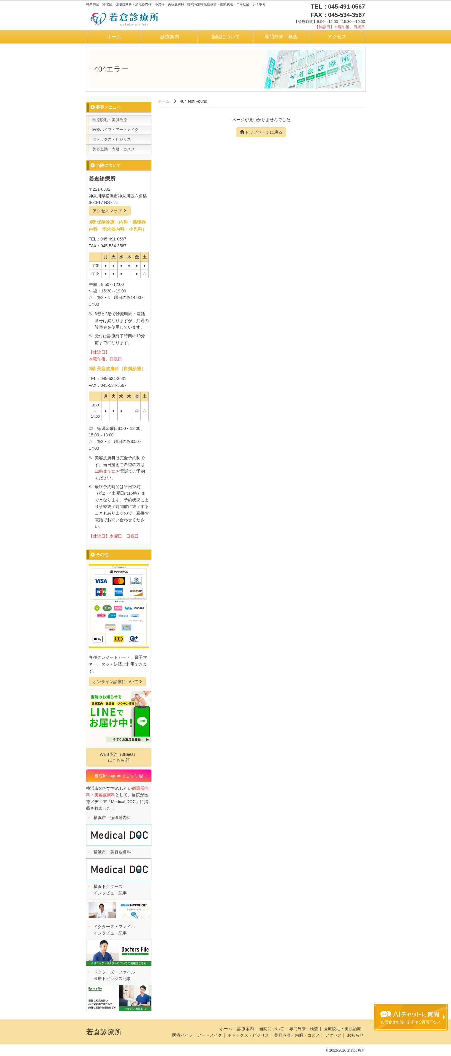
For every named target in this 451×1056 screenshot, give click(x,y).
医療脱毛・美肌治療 (109, 120)
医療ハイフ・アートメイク (115, 129)
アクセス (336, 36)
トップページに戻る (261, 132)
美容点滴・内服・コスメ (113, 149)
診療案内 (169, 36)
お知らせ (355, 1035)
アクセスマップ (110, 210)
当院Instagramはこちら (118, 775)
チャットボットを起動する (411, 1017)
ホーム (114, 36)
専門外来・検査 (281, 36)
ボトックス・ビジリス (111, 139)
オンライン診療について (117, 681)
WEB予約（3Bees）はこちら (119, 757)
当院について (225, 36)
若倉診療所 (104, 1032)
